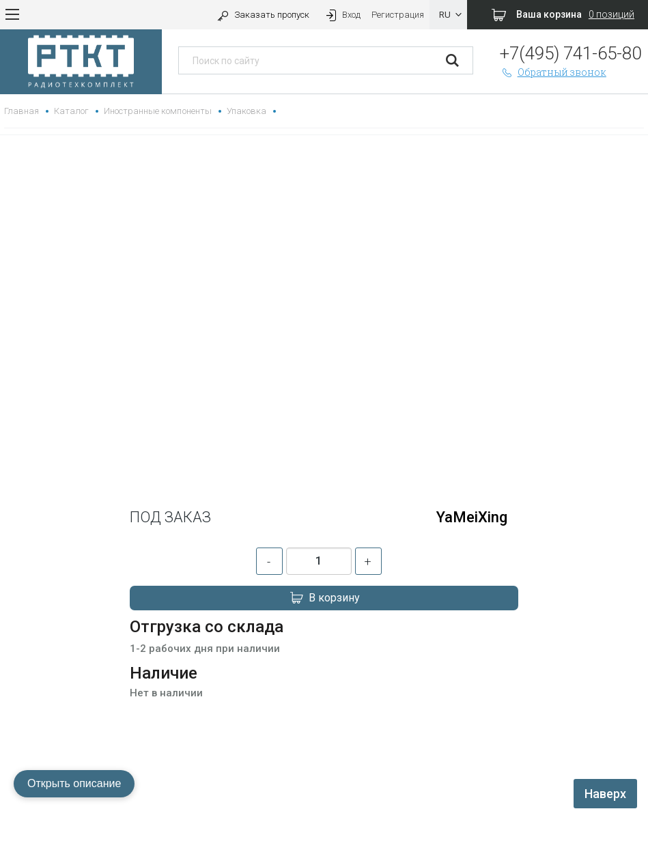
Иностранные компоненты (157, 111)
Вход (342, 15)
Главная (21, 111)
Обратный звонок (553, 72)
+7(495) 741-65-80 (570, 53)
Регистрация (397, 15)
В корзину (324, 598)
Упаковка (246, 111)
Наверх (605, 793)
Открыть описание (74, 783)
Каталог (71, 111)
